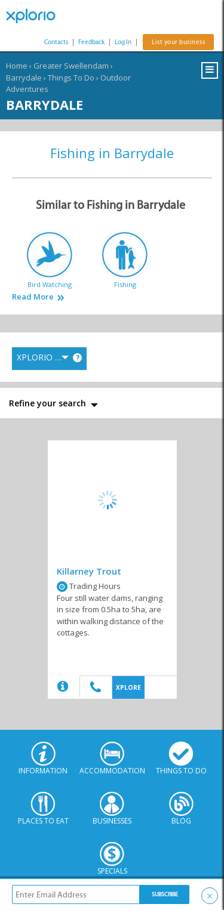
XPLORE (128, 687)
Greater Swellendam (71, 65)
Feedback (91, 42)
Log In (123, 42)
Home (16, 65)
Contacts (56, 42)
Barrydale (24, 77)
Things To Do (71, 77)
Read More (33, 297)
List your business (178, 42)
